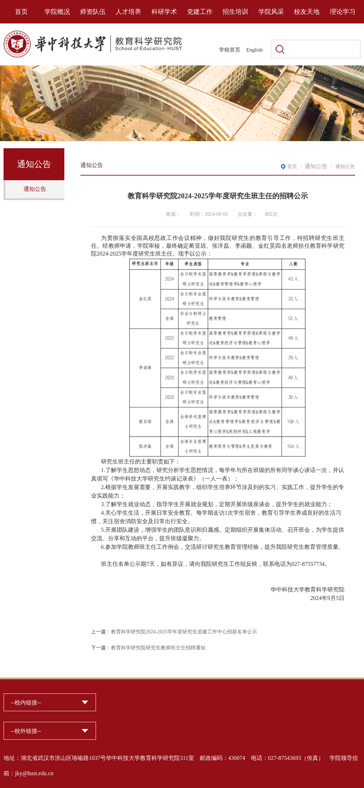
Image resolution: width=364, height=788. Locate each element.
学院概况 (57, 11)
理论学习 (342, 11)
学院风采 (271, 11)
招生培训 (235, 11)
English (254, 50)
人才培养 (128, 11)
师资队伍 (93, 11)
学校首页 (229, 50)
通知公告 (34, 189)
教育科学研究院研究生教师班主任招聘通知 (158, 647)
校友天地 (307, 11)
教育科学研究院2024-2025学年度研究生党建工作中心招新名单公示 (184, 631)
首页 (21, 11)
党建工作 (200, 11)
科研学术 (164, 11)
